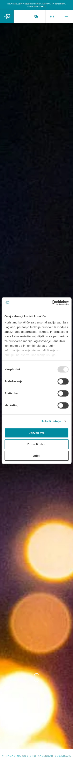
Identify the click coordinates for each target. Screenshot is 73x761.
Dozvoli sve (36, 432)
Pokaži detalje (51, 421)
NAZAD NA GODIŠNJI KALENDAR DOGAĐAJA (36, 756)
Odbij (36, 455)
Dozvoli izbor (36, 444)
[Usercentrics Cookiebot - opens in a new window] (52, 302)
